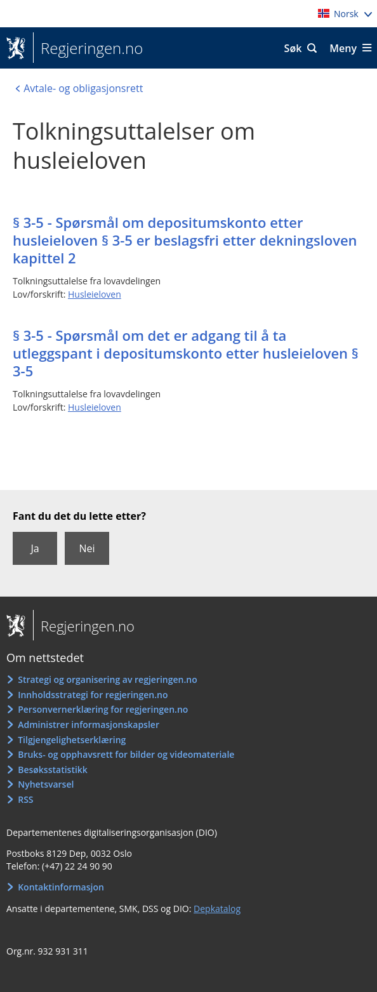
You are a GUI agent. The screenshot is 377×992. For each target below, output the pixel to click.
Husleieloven (94, 294)
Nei (87, 548)
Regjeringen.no (88, 48)
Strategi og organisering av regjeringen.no (107, 679)
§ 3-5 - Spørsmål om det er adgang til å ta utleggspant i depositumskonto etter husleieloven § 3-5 (186, 353)
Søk (293, 48)
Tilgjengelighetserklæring (72, 740)
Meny (343, 48)
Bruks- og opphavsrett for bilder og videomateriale (126, 754)
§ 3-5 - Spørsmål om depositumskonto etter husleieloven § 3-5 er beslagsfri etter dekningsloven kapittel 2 (185, 240)
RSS (25, 799)
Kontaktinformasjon (61, 887)
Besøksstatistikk (53, 770)
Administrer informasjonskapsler (88, 724)
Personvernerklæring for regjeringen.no (103, 709)
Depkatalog (217, 909)
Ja (34, 548)
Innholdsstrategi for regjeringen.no (93, 695)
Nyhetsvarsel (46, 784)
